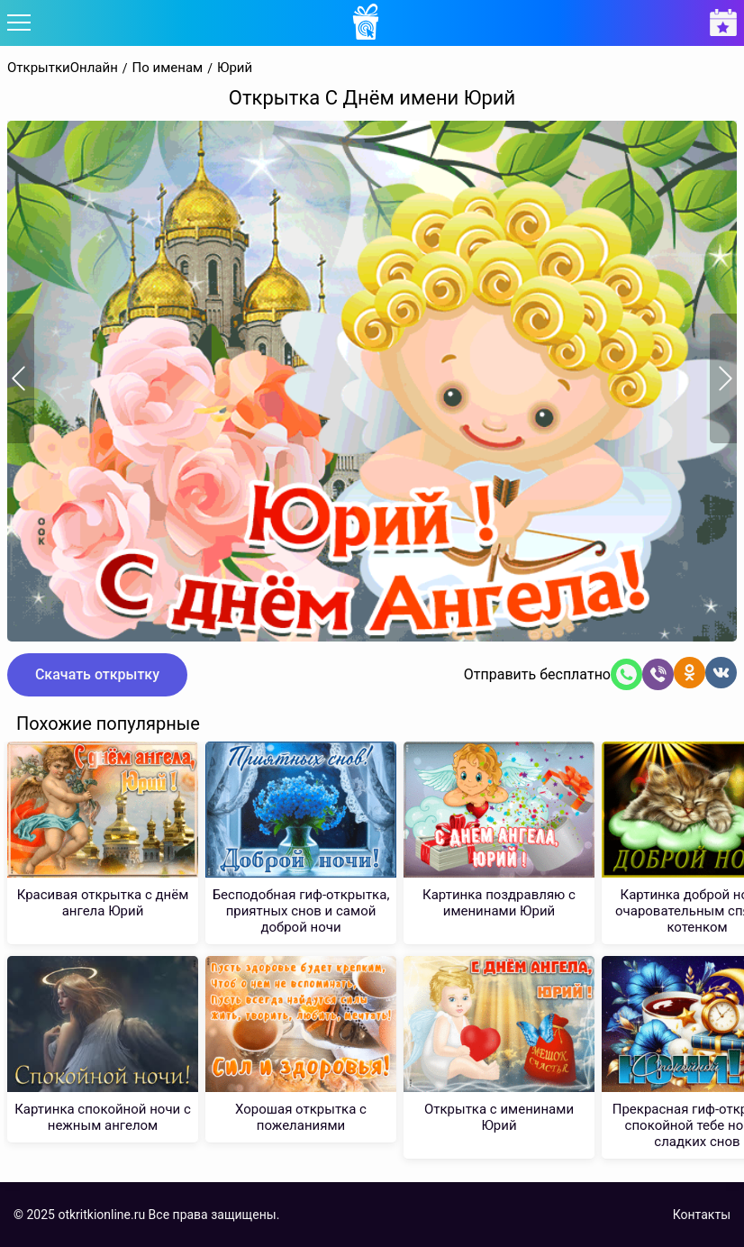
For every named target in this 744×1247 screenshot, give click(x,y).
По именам (168, 68)
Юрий (234, 68)
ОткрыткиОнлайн (62, 68)
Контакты (701, 1214)
